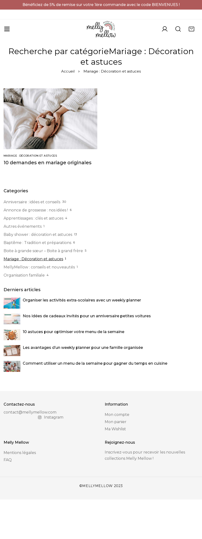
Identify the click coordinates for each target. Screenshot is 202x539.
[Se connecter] (164, 36)
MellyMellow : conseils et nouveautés (39, 306)
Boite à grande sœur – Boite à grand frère (43, 290)
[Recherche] (178, 36)
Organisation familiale (24, 314)
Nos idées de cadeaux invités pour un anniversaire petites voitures (87, 355)
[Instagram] (50, 457)
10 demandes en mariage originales (48, 202)
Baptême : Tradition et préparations (37, 282)
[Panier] (191, 36)
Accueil (68, 110)
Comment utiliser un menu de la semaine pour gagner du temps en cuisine (95, 403)
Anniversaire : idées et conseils (32, 241)
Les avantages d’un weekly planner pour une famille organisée (83, 387)
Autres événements (23, 266)
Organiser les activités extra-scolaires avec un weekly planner (82, 339)
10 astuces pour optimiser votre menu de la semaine (73, 371)
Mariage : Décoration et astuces (33, 298)
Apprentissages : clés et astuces (33, 257)
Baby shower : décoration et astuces (38, 274)
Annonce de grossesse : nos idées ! (36, 249)
